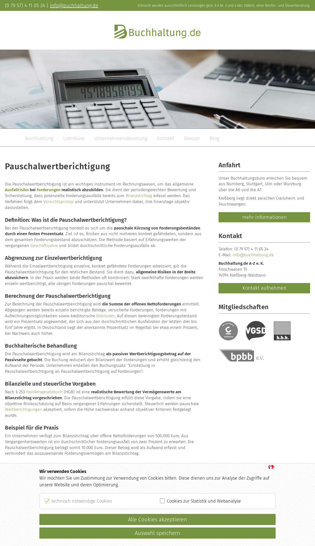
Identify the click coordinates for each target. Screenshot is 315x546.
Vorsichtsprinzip (58, 201)
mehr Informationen (264, 217)
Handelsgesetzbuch (44, 392)
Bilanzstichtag (139, 195)
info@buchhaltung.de (253, 255)
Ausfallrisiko (17, 189)
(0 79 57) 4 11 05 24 (251, 249)
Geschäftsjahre (44, 245)
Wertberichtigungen (23, 409)
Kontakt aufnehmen (264, 288)
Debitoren (105, 316)
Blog (214, 138)
